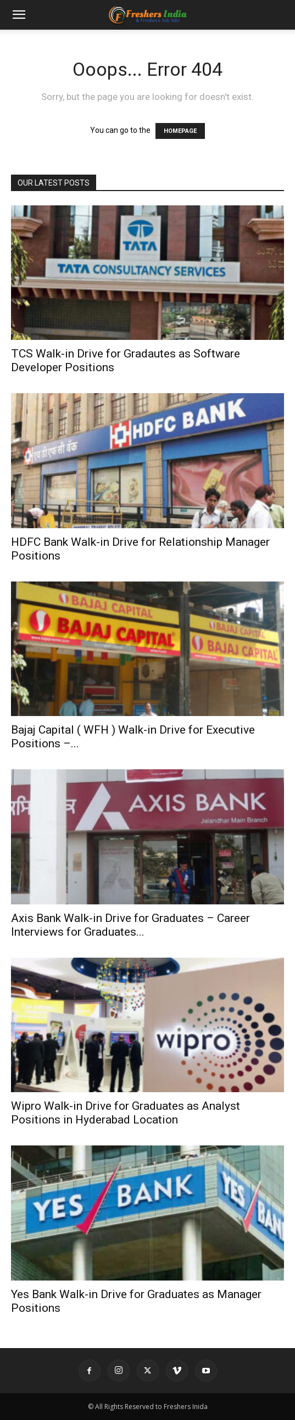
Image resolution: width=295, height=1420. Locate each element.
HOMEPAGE (180, 131)
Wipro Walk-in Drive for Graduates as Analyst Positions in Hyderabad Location (125, 1112)
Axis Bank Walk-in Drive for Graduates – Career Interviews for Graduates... (130, 925)
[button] (18, 15)
